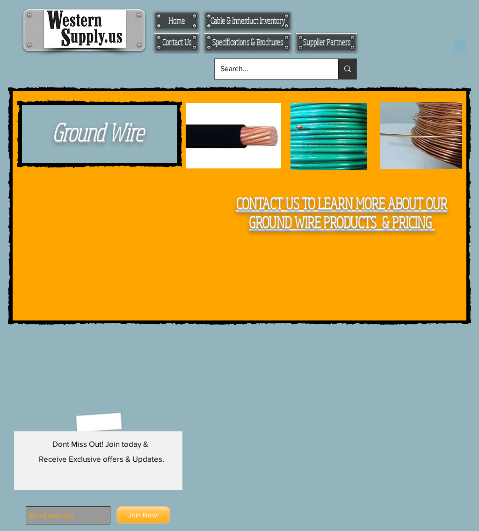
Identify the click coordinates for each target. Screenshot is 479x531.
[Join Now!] (143, 515)
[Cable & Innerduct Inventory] (247, 21)
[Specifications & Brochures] (247, 42)
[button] (460, 45)
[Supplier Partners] (326, 42)
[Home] (176, 21)
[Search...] (269, 69)
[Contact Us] (176, 42)
